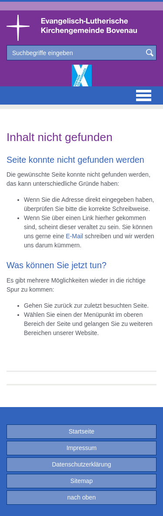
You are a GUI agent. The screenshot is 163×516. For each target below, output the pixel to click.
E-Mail (74, 236)
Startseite (81, 431)
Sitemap (81, 480)
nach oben (81, 497)
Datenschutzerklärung (81, 464)
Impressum (81, 447)
